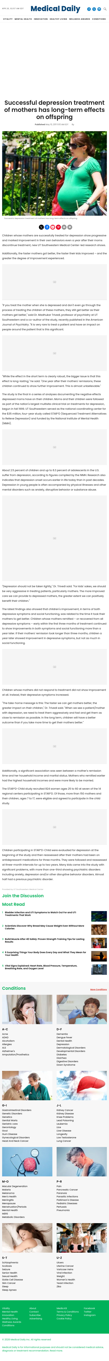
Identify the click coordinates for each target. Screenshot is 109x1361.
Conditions (14, 988)
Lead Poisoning (65, 1120)
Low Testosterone (66, 1137)
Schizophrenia (10, 1262)
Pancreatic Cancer (67, 1189)
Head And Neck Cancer (15, 1141)
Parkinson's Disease (68, 1200)
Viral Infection (64, 1272)
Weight (61, 1276)
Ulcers (60, 1262)
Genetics (7, 1117)
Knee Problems (65, 1117)
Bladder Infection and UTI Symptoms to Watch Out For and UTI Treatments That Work (40, 914)
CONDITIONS (99, 19)
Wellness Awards (79, 19)
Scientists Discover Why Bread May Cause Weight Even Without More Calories (44, 927)
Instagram (90, 1315)
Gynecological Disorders (16, 1137)
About (32, 1308)
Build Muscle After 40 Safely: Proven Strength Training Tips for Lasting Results (44, 940)
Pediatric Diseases (67, 1203)
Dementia (62, 1034)
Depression (63, 1044)
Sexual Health (9, 1276)
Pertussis (62, 1206)
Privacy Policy (64, 1315)
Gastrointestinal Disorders (16, 1110)
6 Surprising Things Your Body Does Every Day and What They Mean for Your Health (45, 954)
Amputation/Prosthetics (15, 1054)
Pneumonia (63, 1210)
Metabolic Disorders (13, 1217)
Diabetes (62, 1054)
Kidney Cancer (65, 1110)
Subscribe (35, 1315)
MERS (5, 1213)
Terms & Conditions (68, 1311)
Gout (5, 1130)
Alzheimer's (8, 1051)
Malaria (6, 1189)
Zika (59, 1286)
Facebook (89, 1308)
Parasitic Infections (67, 1196)
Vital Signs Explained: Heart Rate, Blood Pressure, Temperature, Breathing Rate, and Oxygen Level (41, 967)
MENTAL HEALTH (23, 19)
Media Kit (62, 1308)
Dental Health (64, 1041)
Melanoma (8, 1193)
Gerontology (9, 1127)
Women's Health (66, 1279)
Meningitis (8, 1200)
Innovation (8, 1315)
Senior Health (9, 1272)
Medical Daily (55, 8)
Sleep (5, 1286)
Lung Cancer (64, 1141)
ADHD (5, 1037)
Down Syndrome (66, 1064)
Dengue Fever (64, 1037)
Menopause (8, 1203)
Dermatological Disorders (71, 1047)
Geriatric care (10, 1123)
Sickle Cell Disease (12, 1279)
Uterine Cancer (65, 1266)
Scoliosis (7, 1266)
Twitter (87, 1311)
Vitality (6, 1308)
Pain (59, 1186)
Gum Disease (9, 1134)
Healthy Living (10, 1318)
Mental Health (10, 1210)
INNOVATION (41, 19)
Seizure (6, 1269)
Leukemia (62, 1123)
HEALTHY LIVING (58, 19)
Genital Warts (9, 1120)
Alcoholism (8, 1041)
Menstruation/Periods (14, 1206)
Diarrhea (61, 1058)
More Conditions (98, 989)
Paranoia (62, 1193)
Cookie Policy (64, 1318)
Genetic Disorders (12, 1113)
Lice (59, 1127)
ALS (4, 1047)
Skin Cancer (9, 1283)
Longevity (62, 1134)
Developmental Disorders (71, 1051)
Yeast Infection (65, 1283)
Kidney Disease (65, 1113)
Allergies (7, 1044)
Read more (56, 1350)
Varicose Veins (65, 1269)
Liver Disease (64, 1130)
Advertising (35, 1318)
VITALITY (8, 19)
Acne (5, 1034)
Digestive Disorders (67, 1061)
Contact (34, 1311)
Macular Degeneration (15, 1186)
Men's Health (9, 1196)
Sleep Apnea (9, 1290)
